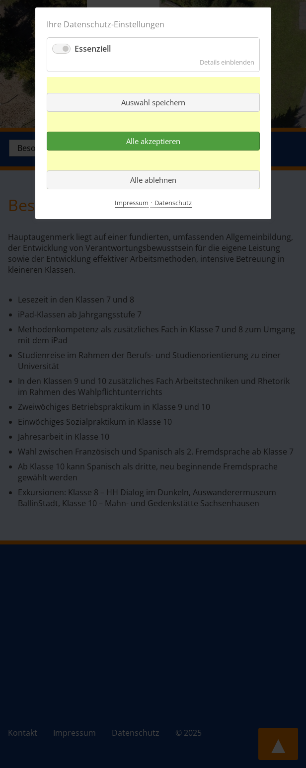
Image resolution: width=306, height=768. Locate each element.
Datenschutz (173, 202)
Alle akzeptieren (153, 141)
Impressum (132, 202)
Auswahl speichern (153, 102)
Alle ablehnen (153, 180)
